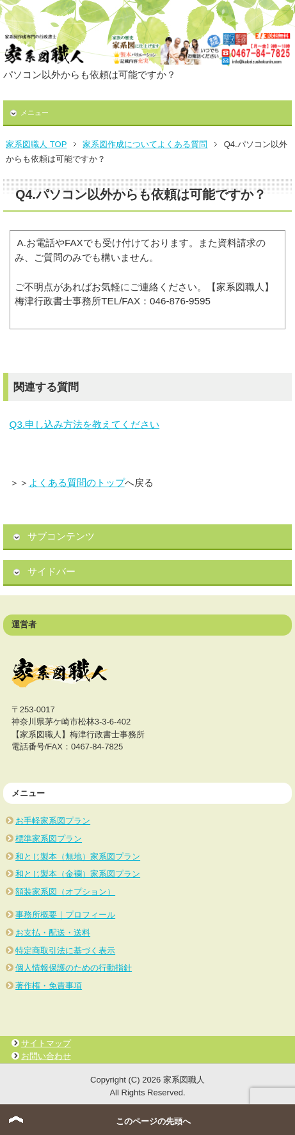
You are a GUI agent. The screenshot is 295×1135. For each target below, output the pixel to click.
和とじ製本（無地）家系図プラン (77, 856)
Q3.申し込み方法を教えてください (85, 424)
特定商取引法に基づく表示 (65, 950)
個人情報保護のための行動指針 (73, 968)
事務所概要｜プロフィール (65, 915)
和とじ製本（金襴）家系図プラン (77, 874)
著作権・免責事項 (48, 985)
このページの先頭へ (153, 1121)
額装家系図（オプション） (65, 891)
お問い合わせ (46, 1056)
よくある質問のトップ (77, 482)
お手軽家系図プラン (52, 821)
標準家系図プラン (48, 838)
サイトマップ (46, 1043)
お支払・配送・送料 (52, 932)
